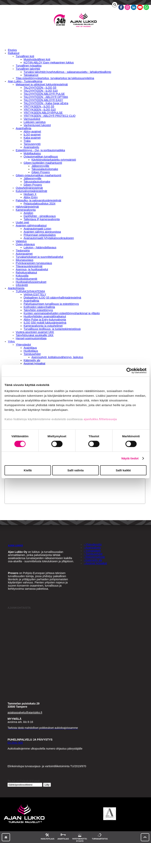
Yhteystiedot (23, 344)
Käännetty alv (32, 360)
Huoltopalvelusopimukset (31, 281)
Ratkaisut (13, 53)
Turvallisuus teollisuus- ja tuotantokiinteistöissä (52, 328)
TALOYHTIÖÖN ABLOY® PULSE (44, 93)
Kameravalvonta (26, 209)
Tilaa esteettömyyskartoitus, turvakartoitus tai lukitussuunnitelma (55, 78)
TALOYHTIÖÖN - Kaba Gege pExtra (46, 103)
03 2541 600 (15, 742)
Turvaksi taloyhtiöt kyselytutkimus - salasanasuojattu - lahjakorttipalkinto (67, 71)
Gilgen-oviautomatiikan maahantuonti (38, 175)
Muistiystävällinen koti (37, 59)
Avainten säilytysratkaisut (31, 225)
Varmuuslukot (32, 118)
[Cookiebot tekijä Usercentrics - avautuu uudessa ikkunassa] (129, 370)
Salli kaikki (123, 470)
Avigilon (28, 213)
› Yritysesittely (92, 550)
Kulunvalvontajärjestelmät (31, 191)
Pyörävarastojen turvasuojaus (34, 263)
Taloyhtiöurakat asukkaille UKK (34, 335)
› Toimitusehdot (93, 553)
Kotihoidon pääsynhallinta (39, 307)
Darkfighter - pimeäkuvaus (40, 216)
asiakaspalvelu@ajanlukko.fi (24, 712)
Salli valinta (75, 470)
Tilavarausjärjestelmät (29, 266)
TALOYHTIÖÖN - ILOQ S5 (40, 87)
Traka (27, 140)
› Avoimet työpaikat (95, 563)
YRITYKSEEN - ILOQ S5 (39, 106)
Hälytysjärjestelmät (27, 206)
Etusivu (12, 50)
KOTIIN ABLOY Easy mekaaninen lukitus (49, 62)
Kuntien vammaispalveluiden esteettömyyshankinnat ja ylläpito (62, 313)
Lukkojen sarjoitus (35, 122)
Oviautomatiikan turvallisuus (41, 156)
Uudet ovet (22, 222)
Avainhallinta (23, 128)
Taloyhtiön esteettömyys (38, 310)
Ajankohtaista (16, 288)
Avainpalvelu (31, 147)
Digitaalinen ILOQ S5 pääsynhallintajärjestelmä (52, 297)
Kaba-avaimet (32, 137)
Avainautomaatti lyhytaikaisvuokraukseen (49, 238)
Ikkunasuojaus (24, 260)
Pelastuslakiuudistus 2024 (39, 203)
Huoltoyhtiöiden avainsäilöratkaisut (45, 316)
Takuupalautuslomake (44, 169)
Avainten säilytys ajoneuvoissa (42, 231)
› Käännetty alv (93, 560)
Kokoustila (22, 275)
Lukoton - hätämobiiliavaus (40, 247)
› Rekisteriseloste (94, 557)
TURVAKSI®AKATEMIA (30, 291)
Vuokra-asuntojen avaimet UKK (35, 332)
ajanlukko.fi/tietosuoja (100, 419)
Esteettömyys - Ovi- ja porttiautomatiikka (40, 150)
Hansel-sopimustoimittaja (31, 338)
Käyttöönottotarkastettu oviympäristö (53, 159)
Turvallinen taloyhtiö (28, 68)
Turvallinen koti (25, 56)
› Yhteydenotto (93, 544)
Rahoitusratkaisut (26, 272)
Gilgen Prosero (40, 172)
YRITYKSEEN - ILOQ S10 (40, 109)
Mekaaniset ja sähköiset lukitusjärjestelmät (42, 84)
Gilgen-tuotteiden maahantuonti (43, 162)
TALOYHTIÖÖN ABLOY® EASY (43, 100)
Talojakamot (31, 75)
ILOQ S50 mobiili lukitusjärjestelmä (45, 322)
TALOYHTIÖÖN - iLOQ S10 (41, 90)
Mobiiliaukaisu (32, 153)
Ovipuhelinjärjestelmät (29, 187)
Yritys (11, 341)
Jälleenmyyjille (40, 166)
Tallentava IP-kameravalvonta (42, 219)
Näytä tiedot (130, 458)
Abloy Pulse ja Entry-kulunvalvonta (45, 319)
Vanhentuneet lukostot (37, 125)
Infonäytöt (22, 285)
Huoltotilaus (31, 350)
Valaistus (21, 241)
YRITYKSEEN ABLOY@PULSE (43, 112)
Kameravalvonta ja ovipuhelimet (43, 325)
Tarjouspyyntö (32, 144)
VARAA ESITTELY (35, 294)
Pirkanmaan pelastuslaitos (40, 234)
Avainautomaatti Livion (37, 228)
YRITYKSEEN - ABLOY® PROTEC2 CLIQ (50, 115)
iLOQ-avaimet (32, 134)
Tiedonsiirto (23, 250)
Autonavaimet (24, 253)
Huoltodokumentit (26, 278)
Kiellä (28, 470)
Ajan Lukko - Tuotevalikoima (25, 81)
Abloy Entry (31, 197)
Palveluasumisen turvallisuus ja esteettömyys (51, 303)
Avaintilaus (30, 347)
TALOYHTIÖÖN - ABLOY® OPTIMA (46, 97)
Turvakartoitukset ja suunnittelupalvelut (39, 256)
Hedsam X (30, 194)
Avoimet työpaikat (34, 363)
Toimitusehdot (32, 354)
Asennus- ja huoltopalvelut (32, 269)
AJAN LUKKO (15, 545)
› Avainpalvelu (92, 547)
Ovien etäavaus (25, 244)
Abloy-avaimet (32, 131)
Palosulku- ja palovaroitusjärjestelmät (38, 200)
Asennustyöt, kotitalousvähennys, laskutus (57, 357)
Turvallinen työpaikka (28, 65)
